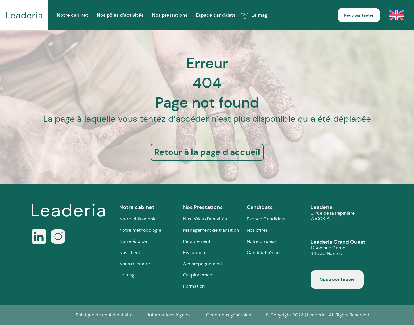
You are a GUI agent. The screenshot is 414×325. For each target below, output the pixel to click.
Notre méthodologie (140, 230)
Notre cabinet (136, 207)
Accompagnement (202, 263)
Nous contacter (359, 15)
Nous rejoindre (134, 263)
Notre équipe (133, 241)
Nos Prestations (203, 207)
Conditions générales (228, 315)
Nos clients (131, 252)
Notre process (262, 241)
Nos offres (257, 230)
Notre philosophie (138, 219)
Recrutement (196, 241)
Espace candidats (215, 15)
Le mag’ (127, 275)
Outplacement (198, 275)
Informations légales (169, 315)
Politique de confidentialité (104, 315)
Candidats (260, 207)
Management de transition (211, 230)
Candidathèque (263, 252)
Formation (194, 286)
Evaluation (194, 252)
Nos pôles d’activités (120, 15)
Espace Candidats (266, 219)
